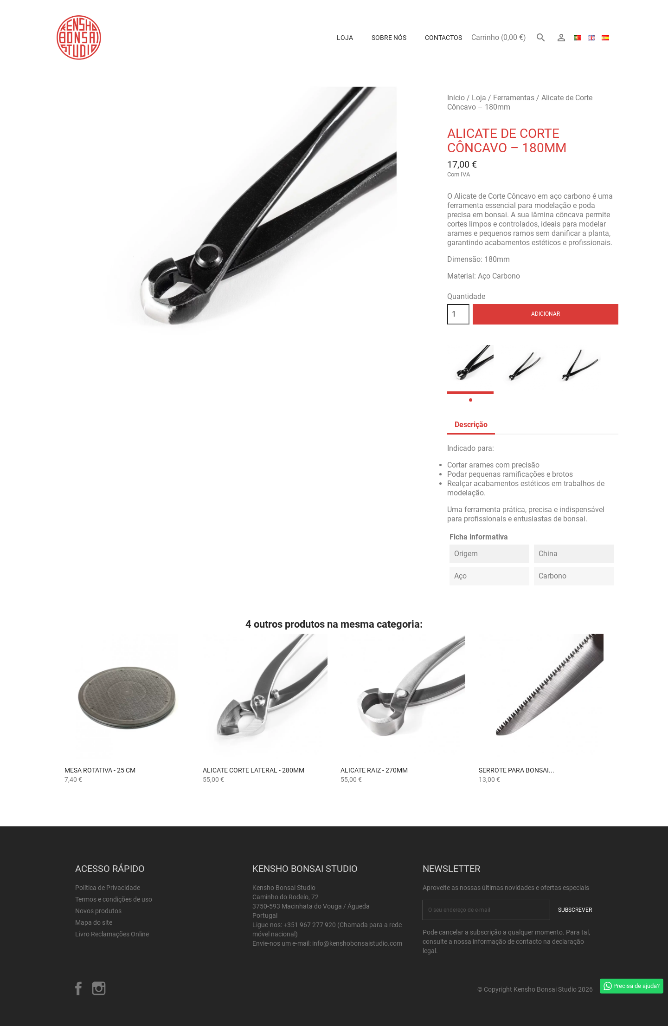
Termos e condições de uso (113, 899)
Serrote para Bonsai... (516, 770)
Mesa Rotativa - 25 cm (99, 770)
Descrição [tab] (471, 424)
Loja (345, 37)
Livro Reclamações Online (112, 934)
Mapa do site (93, 922)
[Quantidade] (458, 314)
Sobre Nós (389, 37)
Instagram (99, 988)
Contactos (443, 37)
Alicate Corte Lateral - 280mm (253, 770)
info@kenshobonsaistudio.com (357, 943)
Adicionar (545, 314)
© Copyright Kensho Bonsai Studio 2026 (535, 989)
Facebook (78, 988)
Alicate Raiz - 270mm (374, 770)
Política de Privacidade (107, 887)
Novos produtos (98, 911)
